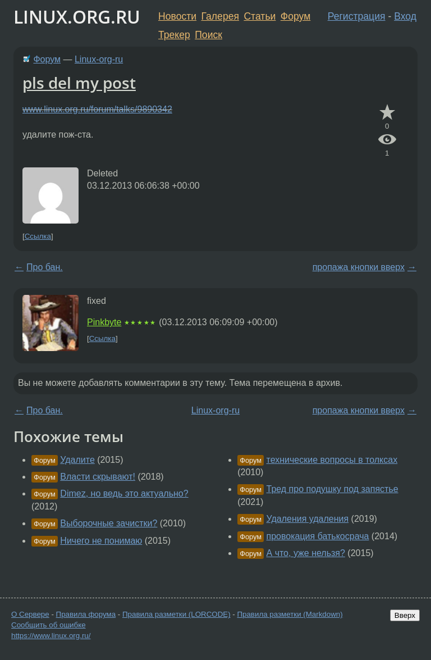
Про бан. (44, 267)
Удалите (77, 460)
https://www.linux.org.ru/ (50, 635)
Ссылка (38, 236)
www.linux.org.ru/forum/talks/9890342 (97, 109)
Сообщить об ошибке (48, 625)
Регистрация (357, 16)
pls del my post (79, 82)
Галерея (220, 16)
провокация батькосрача (318, 536)
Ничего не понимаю (101, 540)
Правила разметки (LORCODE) (176, 614)
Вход (405, 16)
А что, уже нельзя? (306, 553)
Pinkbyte (104, 322)
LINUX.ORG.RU (76, 16)
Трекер (174, 34)
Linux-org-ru (99, 59)
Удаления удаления (308, 519)
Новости (177, 16)
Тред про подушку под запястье (332, 489)
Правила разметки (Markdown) (289, 614)
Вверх (405, 615)
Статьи (260, 16)
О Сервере (30, 614)
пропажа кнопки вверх (359, 267)
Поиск (208, 34)
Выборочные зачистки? (108, 523)
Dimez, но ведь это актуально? (124, 493)
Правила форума (86, 614)
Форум (295, 16)
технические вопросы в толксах (332, 460)
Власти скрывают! (97, 476)
